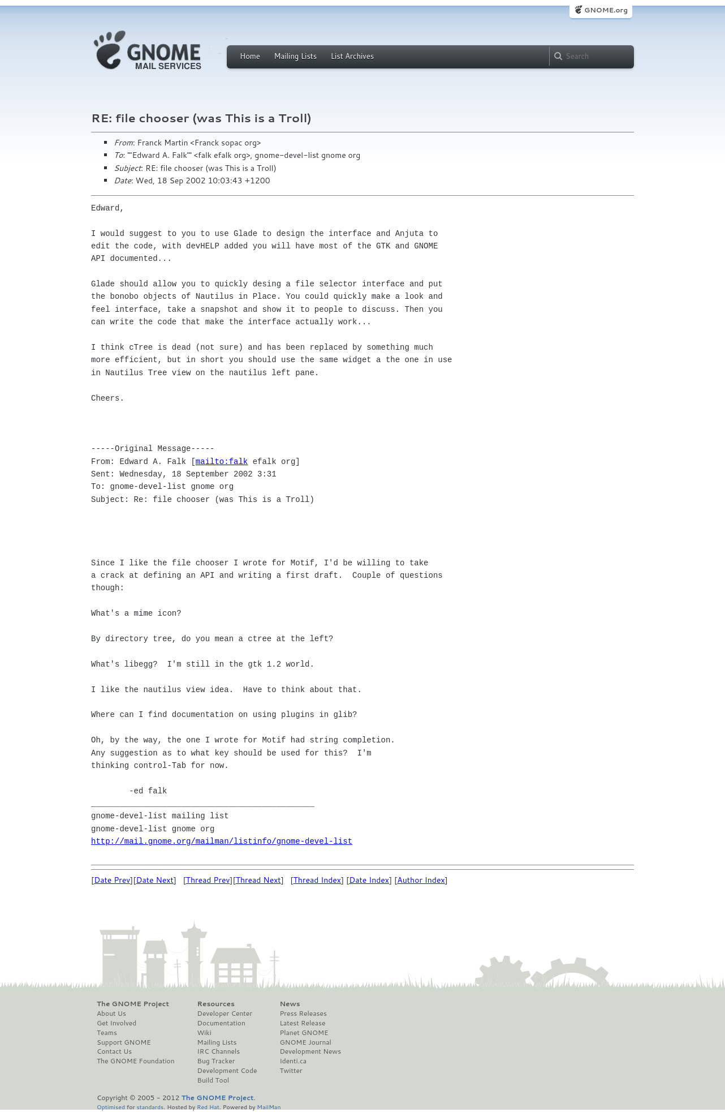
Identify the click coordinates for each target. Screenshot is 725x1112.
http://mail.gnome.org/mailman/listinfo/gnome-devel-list (221, 841)
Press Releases (302, 1013)
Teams (107, 1032)
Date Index (369, 880)
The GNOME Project (133, 1003)
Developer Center (224, 1013)
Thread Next (258, 880)
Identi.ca (293, 1061)
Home (250, 56)
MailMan (268, 1106)
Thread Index (318, 880)
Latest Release (302, 1023)
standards (149, 1106)
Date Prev (112, 880)
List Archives (352, 56)
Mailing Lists (295, 56)
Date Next (154, 880)
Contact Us (114, 1051)
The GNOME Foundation (136, 1061)
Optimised (111, 1106)
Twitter (290, 1070)
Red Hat (208, 1106)
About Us (111, 1013)
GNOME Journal (305, 1042)
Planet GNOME (303, 1032)
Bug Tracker (216, 1061)
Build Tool (213, 1080)
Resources (216, 1003)
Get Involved (116, 1023)
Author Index (421, 880)
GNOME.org (606, 10)
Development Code (227, 1070)
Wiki (204, 1032)
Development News (310, 1051)
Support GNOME (124, 1042)
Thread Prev (208, 880)
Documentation (221, 1023)
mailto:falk (222, 461)
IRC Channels (218, 1051)
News (289, 1003)
